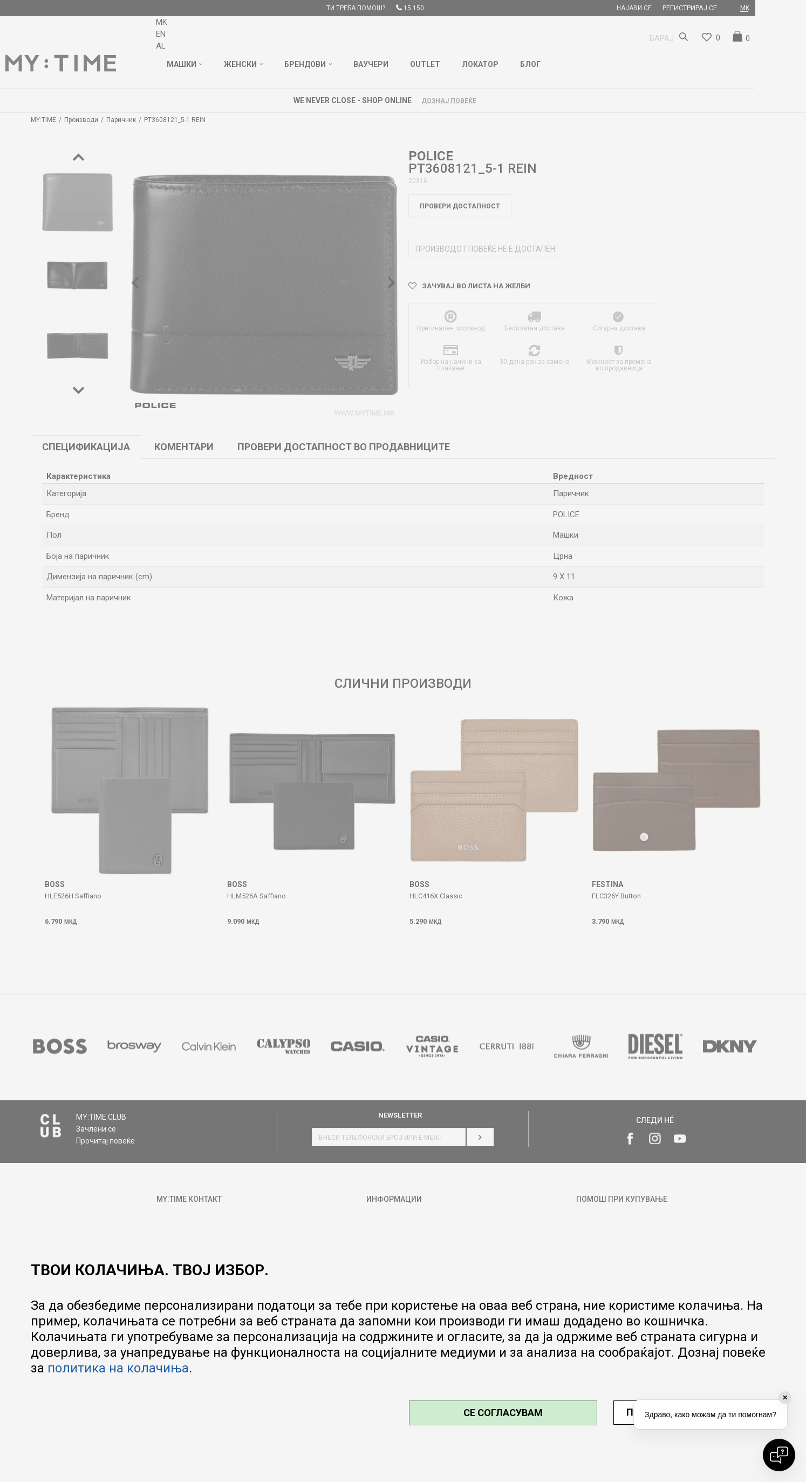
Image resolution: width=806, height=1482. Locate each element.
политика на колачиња (118, 1368)
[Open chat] (779, 1455)
